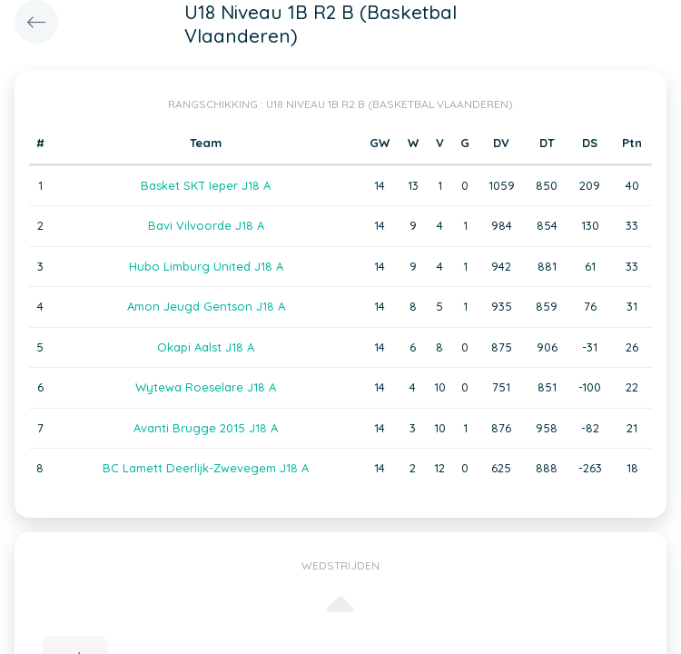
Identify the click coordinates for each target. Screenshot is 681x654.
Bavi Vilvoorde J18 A (206, 225)
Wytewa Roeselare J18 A (205, 387)
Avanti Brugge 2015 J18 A (205, 428)
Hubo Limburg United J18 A (206, 266)
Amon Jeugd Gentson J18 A (206, 306)
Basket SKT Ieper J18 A (206, 185)
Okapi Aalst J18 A (205, 347)
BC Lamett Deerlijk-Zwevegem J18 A (206, 468)
